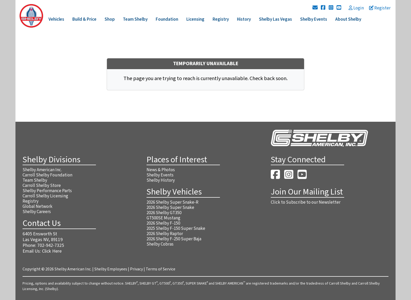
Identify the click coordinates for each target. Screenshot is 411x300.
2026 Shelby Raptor (165, 234)
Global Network (37, 206)
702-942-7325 (50, 245)
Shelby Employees (110, 269)
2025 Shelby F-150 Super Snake (176, 228)
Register (380, 8)
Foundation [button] (167, 19)
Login (356, 8)
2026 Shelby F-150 (163, 223)
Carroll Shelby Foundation (47, 175)
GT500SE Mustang (163, 218)
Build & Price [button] (84, 19)
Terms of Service (160, 269)
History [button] (244, 19)
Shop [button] (110, 19)
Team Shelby (35, 180)
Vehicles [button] (56, 19)
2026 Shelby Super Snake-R (172, 202)
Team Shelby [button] (135, 19)
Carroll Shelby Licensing (45, 196)
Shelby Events (160, 175)
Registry (31, 201)
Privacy (136, 269)
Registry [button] (221, 19)
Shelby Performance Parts (47, 191)
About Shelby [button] (348, 19)
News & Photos (161, 170)
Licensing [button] (195, 19)
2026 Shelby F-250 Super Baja (174, 239)
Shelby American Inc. (42, 170)
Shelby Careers (37, 212)
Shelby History (161, 180)
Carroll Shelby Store (42, 185)
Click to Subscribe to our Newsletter (305, 202)
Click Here (52, 251)
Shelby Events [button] (313, 19)
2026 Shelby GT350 (164, 213)
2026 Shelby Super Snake (170, 207)
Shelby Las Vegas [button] (275, 19)
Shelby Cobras (160, 244)
